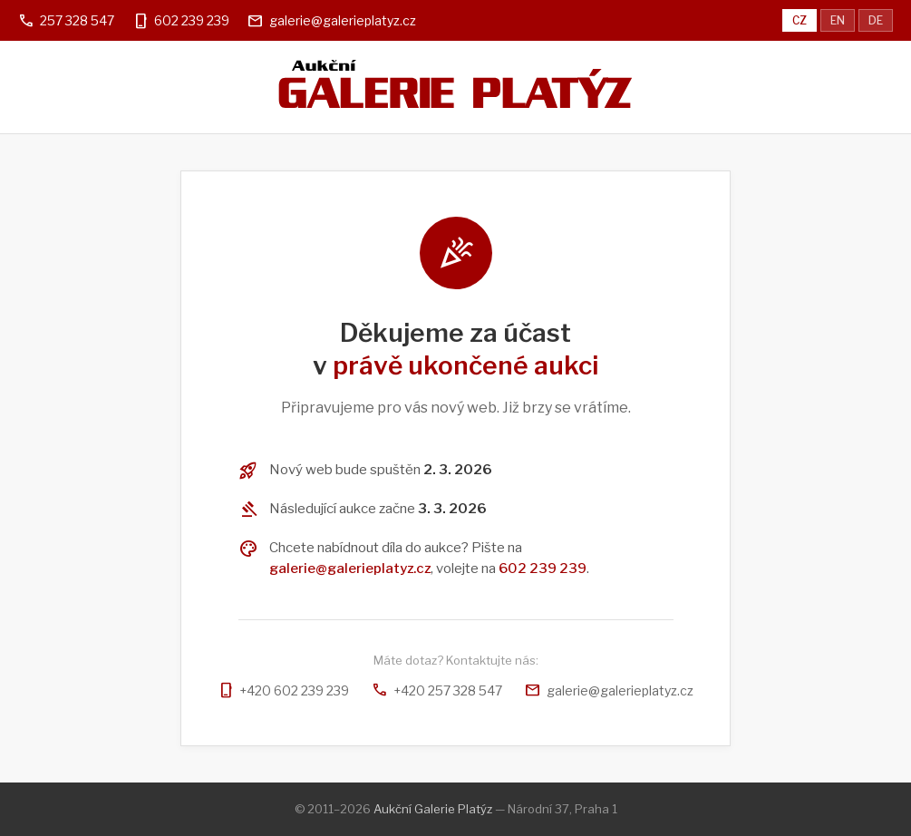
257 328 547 (77, 20)
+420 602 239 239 (283, 690)
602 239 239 (191, 20)
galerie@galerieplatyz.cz (342, 20)
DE (875, 20)
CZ (799, 20)
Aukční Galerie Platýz (432, 809)
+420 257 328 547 (437, 690)
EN (837, 20)
